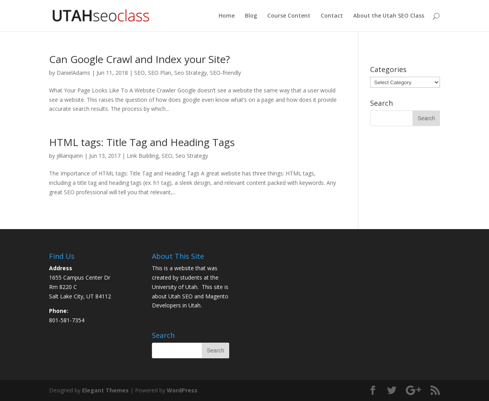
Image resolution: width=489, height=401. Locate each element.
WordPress (182, 390)
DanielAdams (73, 72)
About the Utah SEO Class (388, 16)
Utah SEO (180, 296)
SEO (139, 72)
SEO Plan (159, 72)
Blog (251, 16)
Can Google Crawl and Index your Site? (139, 59)
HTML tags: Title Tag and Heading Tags (142, 142)
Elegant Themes (105, 390)
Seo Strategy (190, 72)
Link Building (143, 155)
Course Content (288, 16)
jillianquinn (70, 155)
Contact (332, 16)
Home (227, 16)
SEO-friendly (225, 72)
